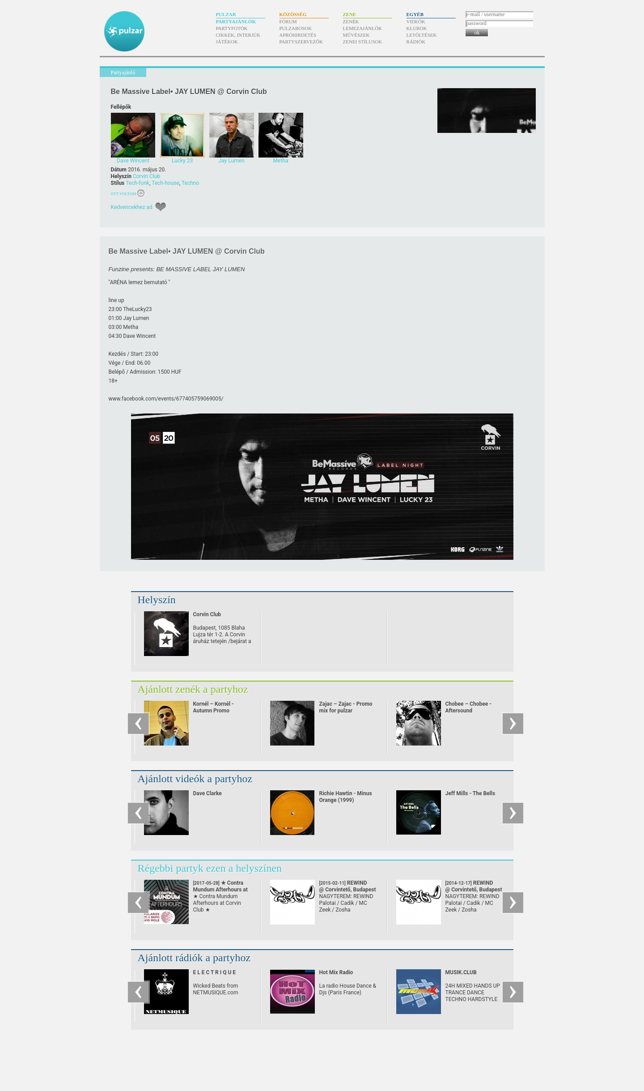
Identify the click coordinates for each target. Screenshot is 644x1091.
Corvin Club (146, 176)
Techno (190, 183)
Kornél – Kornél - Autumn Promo (213, 707)
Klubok (417, 28)
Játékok (227, 41)
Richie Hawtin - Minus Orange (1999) (345, 796)
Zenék (351, 21)
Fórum (288, 21)
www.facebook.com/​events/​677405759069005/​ (166, 399)
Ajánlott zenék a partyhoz (193, 689)
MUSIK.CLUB (461, 972)
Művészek (356, 35)
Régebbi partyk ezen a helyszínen (210, 868)
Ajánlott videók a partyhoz (195, 778)
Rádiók (416, 41)
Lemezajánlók (362, 28)
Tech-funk (137, 183)
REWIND (347, 886)
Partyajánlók (236, 21)
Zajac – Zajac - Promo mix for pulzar (346, 707)
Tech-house (165, 183)
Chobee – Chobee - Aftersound (468, 707)
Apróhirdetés (298, 35)
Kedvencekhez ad (132, 207)
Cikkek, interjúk (238, 35)
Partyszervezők (301, 41)
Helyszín (157, 599)
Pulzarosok (296, 28)
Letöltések (422, 35)
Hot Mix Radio (336, 972)
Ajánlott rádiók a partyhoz (194, 957)
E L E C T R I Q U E (214, 972)
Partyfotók (232, 28)
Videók (416, 21)
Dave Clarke (207, 793)
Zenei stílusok (362, 41)
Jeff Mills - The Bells (470, 793)
